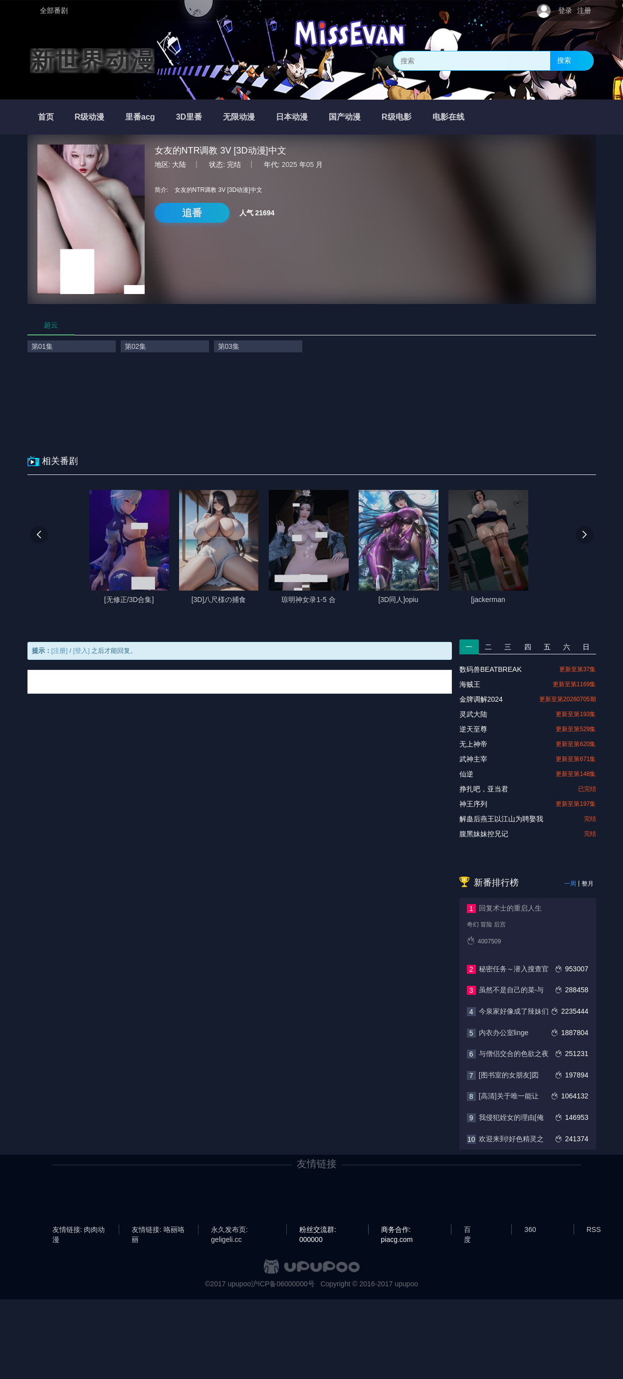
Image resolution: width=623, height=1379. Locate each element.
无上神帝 (473, 744)
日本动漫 (292, 117)
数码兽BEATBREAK (490, 669)
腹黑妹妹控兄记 (483, 834)
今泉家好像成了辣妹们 (514, 1011)
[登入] (81, 650)
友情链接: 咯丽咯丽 (158, 1230)
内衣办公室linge (504, 1033)
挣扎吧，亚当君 (483, 789)
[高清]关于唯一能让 (509, 1096)
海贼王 (469, 684)
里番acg (140, 117)
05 (310, 164)
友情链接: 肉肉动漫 (78, 1230)
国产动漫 (345, 117)
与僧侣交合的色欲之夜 (514, 1054)
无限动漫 (239, 117)
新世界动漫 (92, 61)
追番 (192, 212)
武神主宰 (473, 759)
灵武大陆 (473, 714)
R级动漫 (90, 117)
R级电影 (397, 117)
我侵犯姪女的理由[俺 (511, 1117)
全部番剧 (54, 10)
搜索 (564, 60)
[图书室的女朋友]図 (509, 1075)
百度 (467, 1230)
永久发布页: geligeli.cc (229, 1230)
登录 (565, 10)
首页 (46, 117)
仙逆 (466, 774)
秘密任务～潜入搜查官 (514, 969)
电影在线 (448, 117)
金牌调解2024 (481, 699)
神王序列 (473, 804)
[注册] (59, 650)
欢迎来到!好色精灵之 (511, 1139)
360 (530, 1229)
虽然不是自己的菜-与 (511, 990)
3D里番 (189, 117)
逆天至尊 (473, 729)
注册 (584, 10)
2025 (289, 164)
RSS (594, 1229)
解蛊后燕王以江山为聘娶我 (501, 819)
